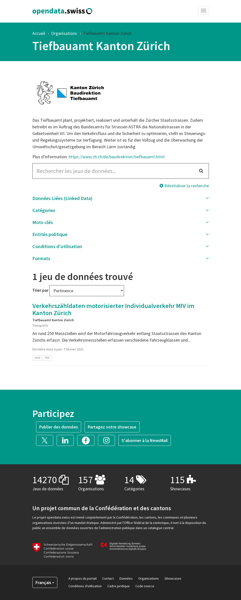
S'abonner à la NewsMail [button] (145, 440)
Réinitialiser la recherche (184, 185)
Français (45, 582)
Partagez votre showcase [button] (112, 427)
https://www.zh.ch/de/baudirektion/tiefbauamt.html (117, 157)
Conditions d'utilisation (85, 586)
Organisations (64, 33)
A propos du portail (82, 578)
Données (126, 578)
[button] (120, 198)
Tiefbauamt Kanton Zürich (107, 33)
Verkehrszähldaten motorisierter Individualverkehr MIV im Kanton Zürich (113, 309)
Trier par (40, 290)
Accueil (38, 33)
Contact (108, 578)
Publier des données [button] (58, 427)
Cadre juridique (118, 586)
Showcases (173, 578)
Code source (144, 586)
